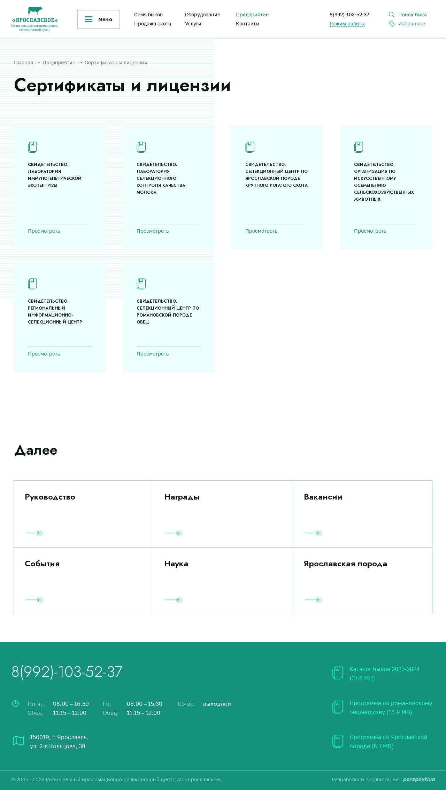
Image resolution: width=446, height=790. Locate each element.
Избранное (411, 23)
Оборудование (202, 14)
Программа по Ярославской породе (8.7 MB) (388, 742)
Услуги (193, 23)
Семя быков (148, 14)
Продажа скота (152, 23)
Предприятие (252, 14)
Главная (23, 62)
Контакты (247, 23)
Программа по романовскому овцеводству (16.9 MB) (390, 708)
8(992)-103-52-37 (349, 14)
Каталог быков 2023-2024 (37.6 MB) (384, 673)
